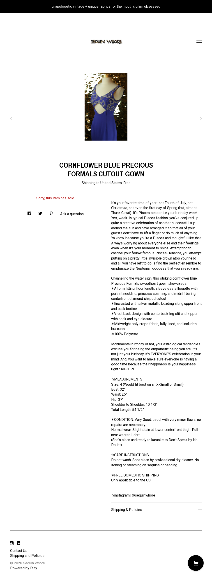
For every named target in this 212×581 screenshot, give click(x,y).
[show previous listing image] (21, 117)
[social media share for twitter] (40, 212)
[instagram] (12, 543)
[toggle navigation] (199, 42)
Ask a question (72, 214)
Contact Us (18, 551)
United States (111, 183)
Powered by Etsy (23, 568)
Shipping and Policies (27, 556)
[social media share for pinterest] (51, 212)
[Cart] (196, 563)
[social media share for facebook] (29, 212)
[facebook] (18, 543)
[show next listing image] (190, 117)
